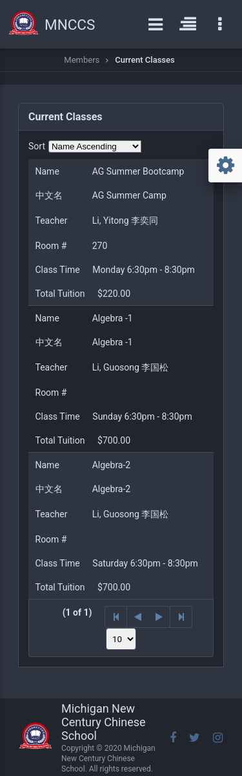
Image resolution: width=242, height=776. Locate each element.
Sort (36, 146)
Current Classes (144, 60)
